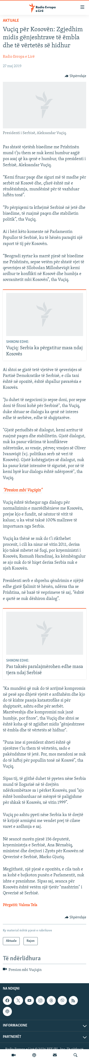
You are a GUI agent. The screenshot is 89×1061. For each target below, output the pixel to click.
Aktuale (11, 20)
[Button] (75, 76)
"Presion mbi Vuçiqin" (22, 490)
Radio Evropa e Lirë (19, 57)
